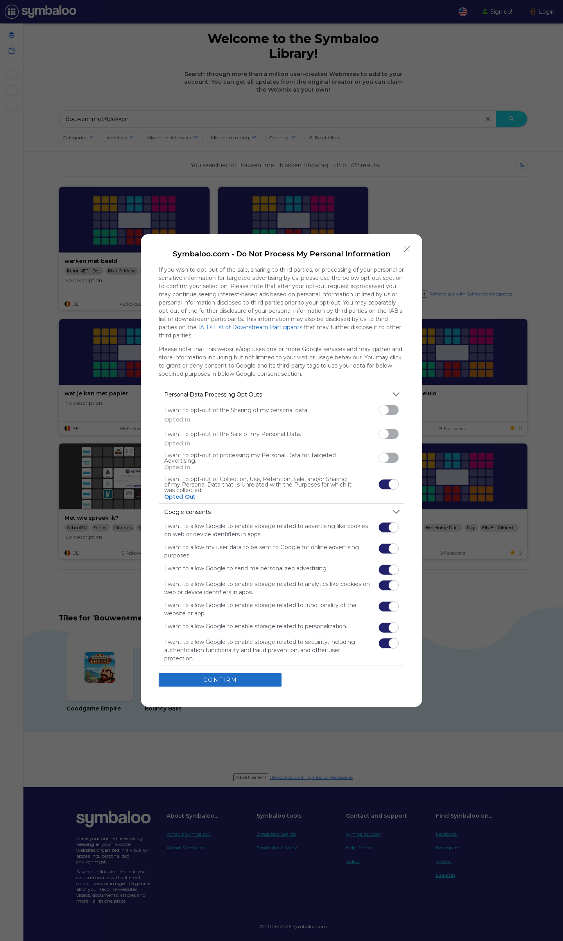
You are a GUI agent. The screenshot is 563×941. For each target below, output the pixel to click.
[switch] (388, 410)
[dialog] (281, 470)
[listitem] (281, 394)
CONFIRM (220, 679)
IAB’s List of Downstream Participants (250, 327)
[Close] (407, 249)
